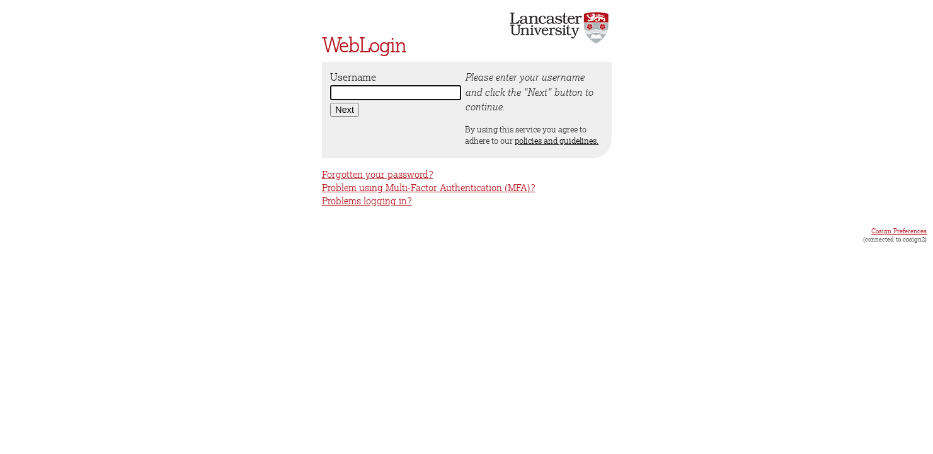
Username (353, 77)
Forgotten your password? (377, 174)
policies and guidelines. (556, 141)
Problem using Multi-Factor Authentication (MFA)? (428, 188)
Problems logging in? (367, 201)
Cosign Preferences (899, 231)
